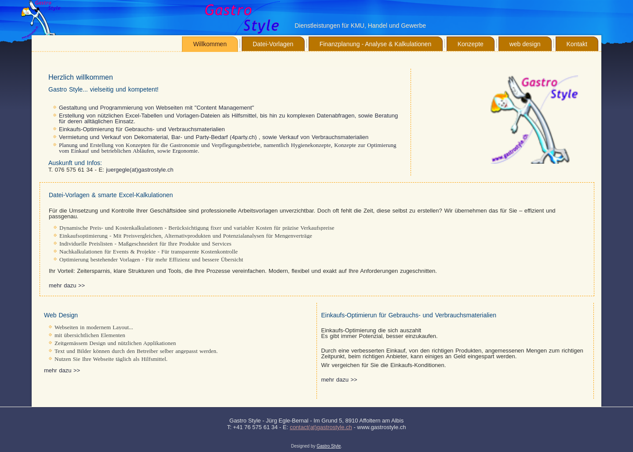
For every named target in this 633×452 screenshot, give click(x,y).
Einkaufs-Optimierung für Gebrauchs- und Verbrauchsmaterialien (142, 129)
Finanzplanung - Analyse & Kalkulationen (376, 44)
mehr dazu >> (67, 285)
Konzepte (471, 44)
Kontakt (577, 44)
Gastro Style (328, 446)
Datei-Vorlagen (273, 44)
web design (525, 44)
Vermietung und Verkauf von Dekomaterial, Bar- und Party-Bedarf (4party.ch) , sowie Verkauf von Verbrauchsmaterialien (213, 137)
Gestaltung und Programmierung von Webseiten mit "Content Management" (156, 107)
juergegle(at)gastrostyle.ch (139, 169)
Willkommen (209, 44)
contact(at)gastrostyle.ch (321, 427)
